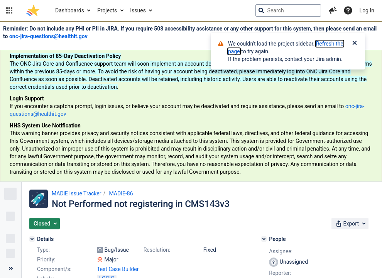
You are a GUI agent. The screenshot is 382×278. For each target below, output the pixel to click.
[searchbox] (288, 10)
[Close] (354, 43)
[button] (9, 10)
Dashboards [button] (69, 10)
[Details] (32, 239)
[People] (264, 239)
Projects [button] (107, 10)
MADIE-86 (121, 193)
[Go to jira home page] (33, 10)
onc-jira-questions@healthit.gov (48, 36)
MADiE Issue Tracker (76, 193)
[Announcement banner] (191, 102)
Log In (367, 10)
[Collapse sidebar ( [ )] (10, 268)
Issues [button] (138, 10)
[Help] (348, 10)
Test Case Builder (118, 269)
